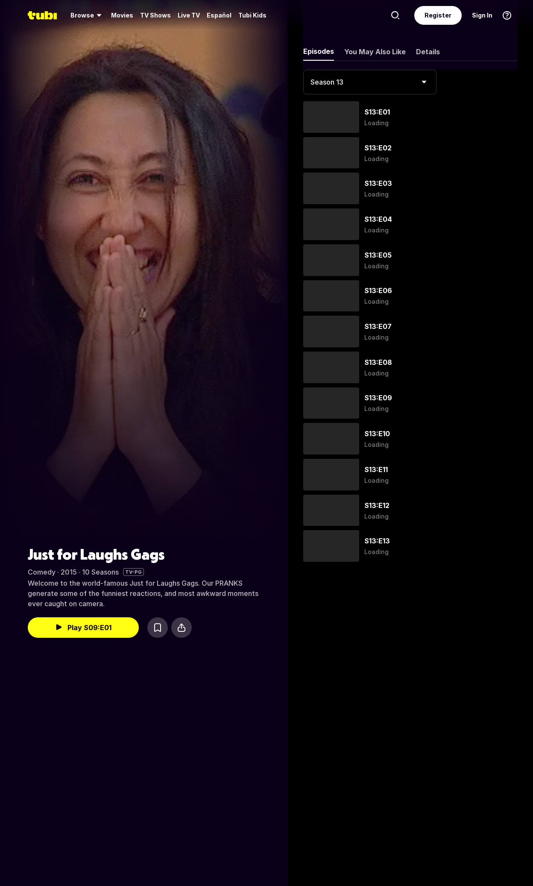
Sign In (482, 15)
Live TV (189, 15)
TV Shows (155, 15)
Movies (122, 15)
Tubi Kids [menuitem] (252, 15)
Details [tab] (428, 51)
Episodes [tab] (318, 51)
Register (438, 15)
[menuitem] (87, 15)
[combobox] (370, 82)
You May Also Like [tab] (375, 51)
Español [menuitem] (219, 15)
